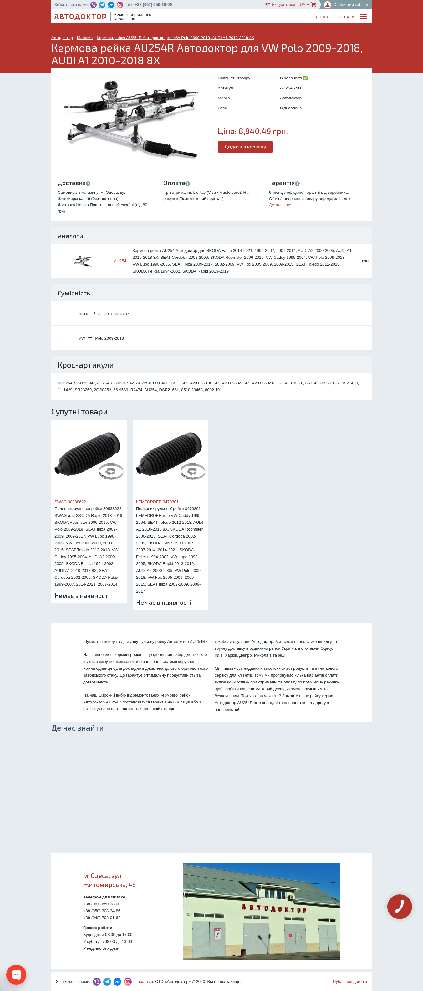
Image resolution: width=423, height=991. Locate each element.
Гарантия (144, 981)
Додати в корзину (245, 146)
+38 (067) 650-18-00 (153, 4)
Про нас (196, 17)
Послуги (219, 17)
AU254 (120, 260)
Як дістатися (280, 4)
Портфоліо (342, 17)
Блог (238, 17)
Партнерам (312, 17)
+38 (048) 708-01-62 (101, 917)
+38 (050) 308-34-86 (101, 910)
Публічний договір (350, 981)
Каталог (258, 17)
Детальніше (280, 205)
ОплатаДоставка (283, 17)
